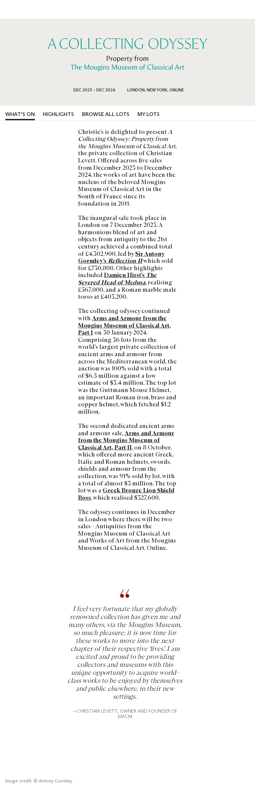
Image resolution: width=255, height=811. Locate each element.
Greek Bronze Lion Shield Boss (126, 494)
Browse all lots (105, 114)
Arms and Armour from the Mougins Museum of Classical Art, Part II (126, 440)
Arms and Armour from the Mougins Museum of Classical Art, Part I (124, 325)
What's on (20, 114)
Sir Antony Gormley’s (121, 257)
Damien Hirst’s (117, 278)
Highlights (58, 114)
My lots (148, 114)
